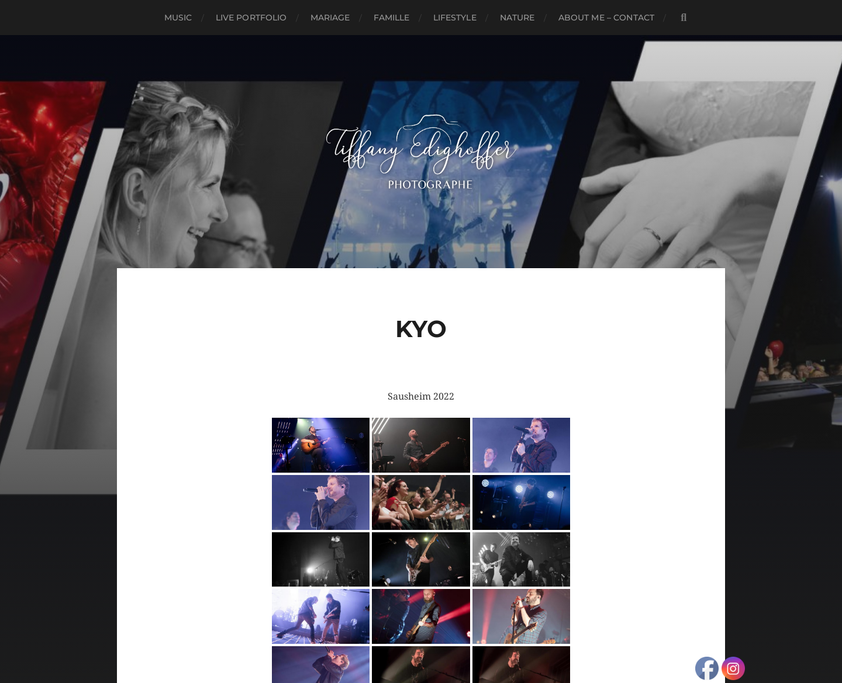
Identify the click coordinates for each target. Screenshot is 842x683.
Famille (392, 17)
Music (178, 17)
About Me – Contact (606, 17)
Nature (517, 17)
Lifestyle (455, 17)
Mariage (330, 17)
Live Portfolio (251, 17)
